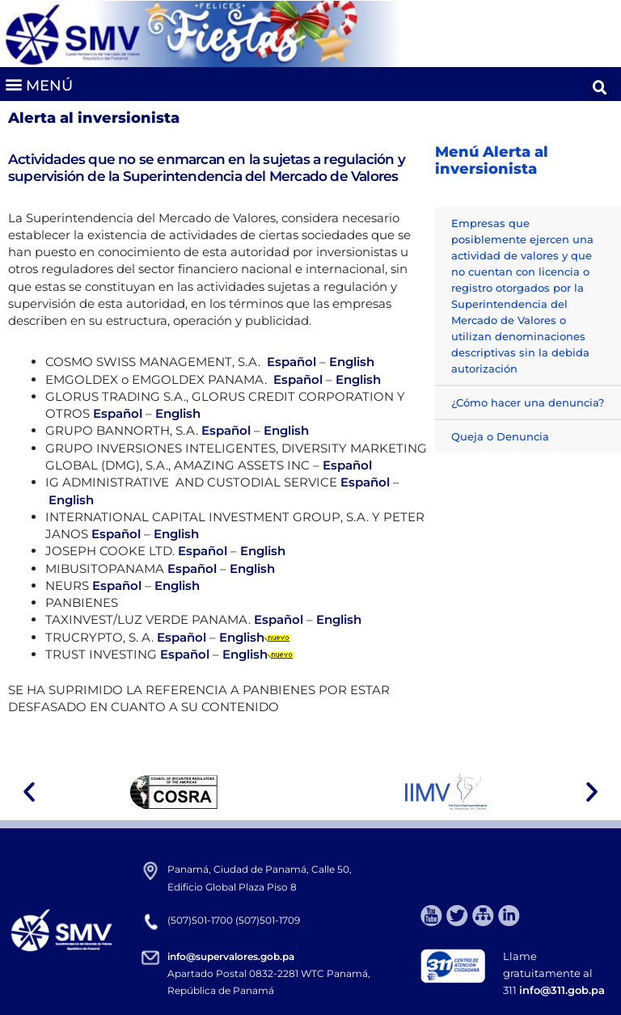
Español (291, 361)
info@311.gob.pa (562, 989)
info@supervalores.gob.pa (230, 956)
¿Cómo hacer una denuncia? (527, 402)
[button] (38, 83)
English (351, 361)
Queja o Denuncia (500, 436)
